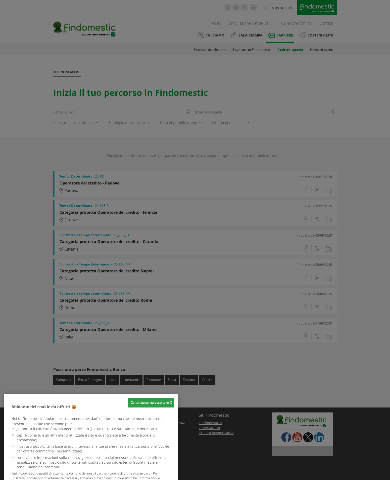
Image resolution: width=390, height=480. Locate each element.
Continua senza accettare (150, 410)
